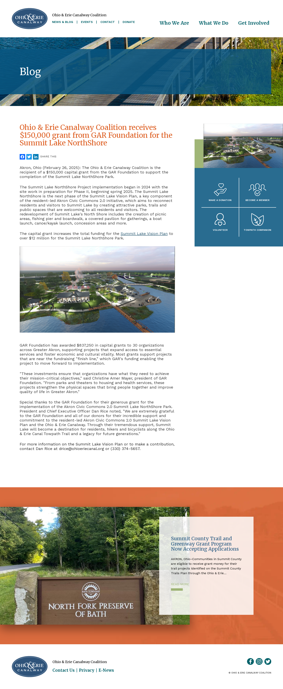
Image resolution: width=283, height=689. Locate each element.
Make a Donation (220, 200)
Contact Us (63, 670)
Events (87, 22)
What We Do (213, 23)
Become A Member (257, 200)
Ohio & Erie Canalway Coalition (30, 666)
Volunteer (220, 230)
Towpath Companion (257, 230)
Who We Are (174, 23)
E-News (106, 670)
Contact (107, 22)
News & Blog (62, 22)
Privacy (86, 670)
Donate (129, 22)
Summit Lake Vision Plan (144, 233)
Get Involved (253, 23)
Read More (180, 584)
